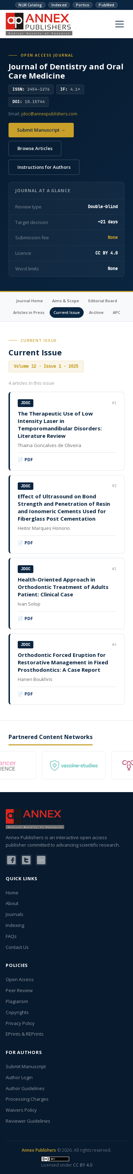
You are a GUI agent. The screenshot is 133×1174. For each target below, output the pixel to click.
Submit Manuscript (26, 1066)
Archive (96, 312)
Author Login (19, 1077)
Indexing (15, 925)
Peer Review (19, 990)
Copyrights (17, 1012)
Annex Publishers (39, 1150)
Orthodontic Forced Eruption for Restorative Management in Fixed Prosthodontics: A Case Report (63, 662)
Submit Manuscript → (41, 130)
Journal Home (29, 300)
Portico (82, 4)
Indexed (59, 4)
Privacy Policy (20, 1023)
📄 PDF (25, 460)
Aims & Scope (65, 300)
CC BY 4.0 (82, 1165)
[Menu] (119, 24)
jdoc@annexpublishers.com (49, 114)
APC (116, 312)
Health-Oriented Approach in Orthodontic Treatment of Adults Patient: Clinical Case (63, 587)
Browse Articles (34, 148)
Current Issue (67, 312)
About (12, 903)
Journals (14, 914)
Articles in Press (28, 312)
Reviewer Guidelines (28, 1121)
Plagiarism (17, 1001)
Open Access (20, 979)
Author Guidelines (25, 1088)
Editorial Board (102, 300)
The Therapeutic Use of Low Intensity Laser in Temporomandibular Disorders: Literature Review (60, 424)
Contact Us (17, 947)
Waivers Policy (21, 1110)
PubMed (106, 4)
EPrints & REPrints (25, 1034)
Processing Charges (27, 1099)
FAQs (11, 936)
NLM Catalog (30, 4)
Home (12, 892)
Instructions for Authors (44, 167)
